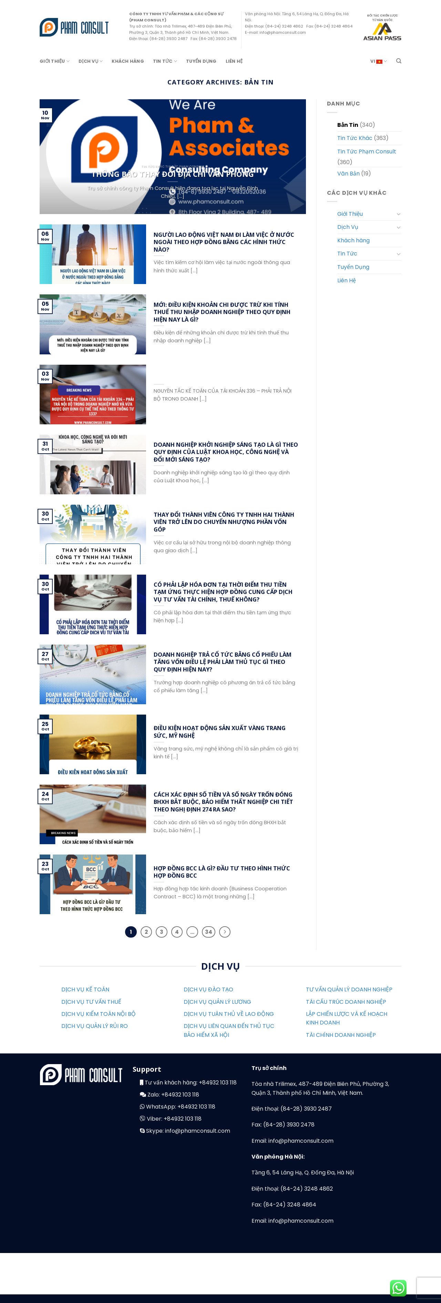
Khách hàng (128, 61)
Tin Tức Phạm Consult (366, 151)
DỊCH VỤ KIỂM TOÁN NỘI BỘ (98, 1014)
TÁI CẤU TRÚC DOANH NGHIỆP (346, 1002)
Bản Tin (347, 125)
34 (208, 932)
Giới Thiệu (55, 61)
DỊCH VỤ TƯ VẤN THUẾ (91, 1002)
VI (378, 61)
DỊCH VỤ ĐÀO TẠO (208, 989)
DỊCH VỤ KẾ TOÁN (85, 989)
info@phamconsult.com (197, 1131)
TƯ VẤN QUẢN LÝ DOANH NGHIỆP (349, 989)
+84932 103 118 (218, 1083)
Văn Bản (348, 174)
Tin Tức (165, 61)
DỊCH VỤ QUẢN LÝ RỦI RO (94, 1026)
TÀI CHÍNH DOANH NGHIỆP (341, 1035)
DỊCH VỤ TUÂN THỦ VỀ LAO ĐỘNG (229, 1014)
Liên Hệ (234, 61)
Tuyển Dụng (201, 61)
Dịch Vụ (91, 61)
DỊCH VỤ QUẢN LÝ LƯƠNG (217, 1002)
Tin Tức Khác (354, 138)
